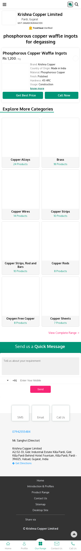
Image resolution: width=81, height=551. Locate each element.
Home (40, 480)
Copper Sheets (60, 318)
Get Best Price (23, 95)
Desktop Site (40, 510)
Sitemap (40, 504)
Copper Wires (20, 211)
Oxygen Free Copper (20, 318)
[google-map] (44, 463)
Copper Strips (60, 211)
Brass (60, 159)
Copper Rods (60, 263)
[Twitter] (56, 519)
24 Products (20, 164)
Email (40, 413)
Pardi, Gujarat (28, 19)
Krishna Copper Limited (40, 14)
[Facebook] (41, 519)
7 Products (60, 322)
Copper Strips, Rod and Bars (20, 265)
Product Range (40, 492)
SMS (20, 413)
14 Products (20, 216)
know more (37, 88)
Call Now (61, 95)
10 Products (60, 216)
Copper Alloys (20, 159)
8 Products (60, 271)
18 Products (60, 164)
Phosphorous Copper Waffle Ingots (35, 53)
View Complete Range (63, 333)
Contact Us (40, 498)
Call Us (61, 413)
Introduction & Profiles (40, 486)
